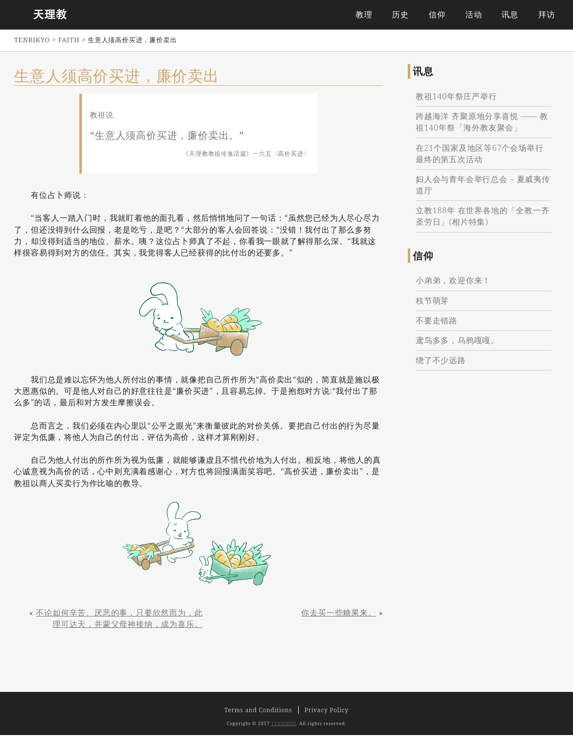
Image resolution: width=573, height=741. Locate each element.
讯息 (508, 14)
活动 (471, 14)
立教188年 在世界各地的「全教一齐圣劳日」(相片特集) (481, 221)
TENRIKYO (284, 730)
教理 (362, 14)
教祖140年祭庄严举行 (459, 101)
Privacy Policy (327, 716)
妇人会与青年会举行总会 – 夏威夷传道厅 (482, 190)
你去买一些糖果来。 (334, 617)
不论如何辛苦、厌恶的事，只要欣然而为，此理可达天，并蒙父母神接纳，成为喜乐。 (117, 623)
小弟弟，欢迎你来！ (456, 285)
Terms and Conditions (258, 716)
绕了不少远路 (444, 365)
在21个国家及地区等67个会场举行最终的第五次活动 (482, 158)
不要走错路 (439, 325)
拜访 (544, 14)
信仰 (435, 14)
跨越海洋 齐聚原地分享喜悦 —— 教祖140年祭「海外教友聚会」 (479, 127)
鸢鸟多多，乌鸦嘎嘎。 (460, 345)
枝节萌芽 (435, 305)
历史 (398, 14)
